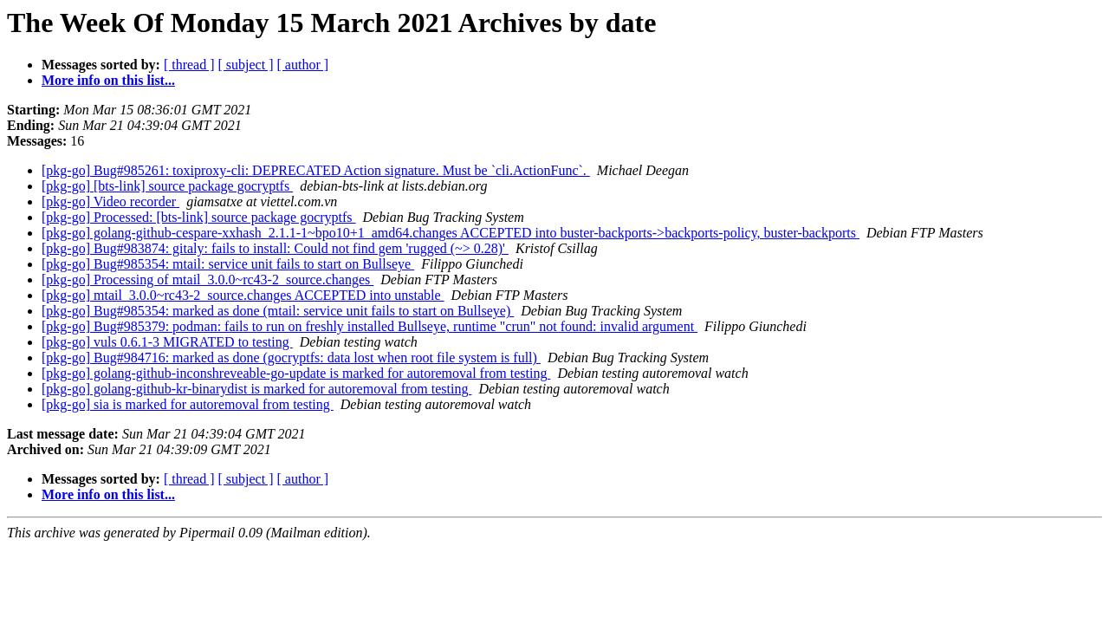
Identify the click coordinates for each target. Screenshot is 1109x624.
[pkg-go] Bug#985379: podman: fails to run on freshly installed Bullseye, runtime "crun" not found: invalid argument (369, 326)
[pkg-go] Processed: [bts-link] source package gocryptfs (199, 217)
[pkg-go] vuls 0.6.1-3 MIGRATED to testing (167, 342)
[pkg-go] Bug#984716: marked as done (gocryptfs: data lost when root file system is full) (291, 357)
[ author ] (303, 64)
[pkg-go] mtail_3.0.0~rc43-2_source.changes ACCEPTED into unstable (243, 295)
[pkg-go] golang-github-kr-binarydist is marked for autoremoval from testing (256, 388)
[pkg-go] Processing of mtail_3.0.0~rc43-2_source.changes (207, 279)
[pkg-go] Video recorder (110, 201)
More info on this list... (108, 80)
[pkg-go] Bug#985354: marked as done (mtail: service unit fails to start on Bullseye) (278, 310)
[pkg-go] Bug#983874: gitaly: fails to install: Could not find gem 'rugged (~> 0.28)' (275, 248)
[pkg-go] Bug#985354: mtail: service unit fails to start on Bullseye (228, 264)
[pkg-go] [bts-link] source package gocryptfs (167, 186)
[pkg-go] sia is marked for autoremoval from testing (188, 404)
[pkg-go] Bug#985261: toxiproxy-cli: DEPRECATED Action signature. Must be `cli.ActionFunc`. (316, 170)
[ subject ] (246, 64)
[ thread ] (189, 64)
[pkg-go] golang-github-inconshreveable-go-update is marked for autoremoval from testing (296, 373)
